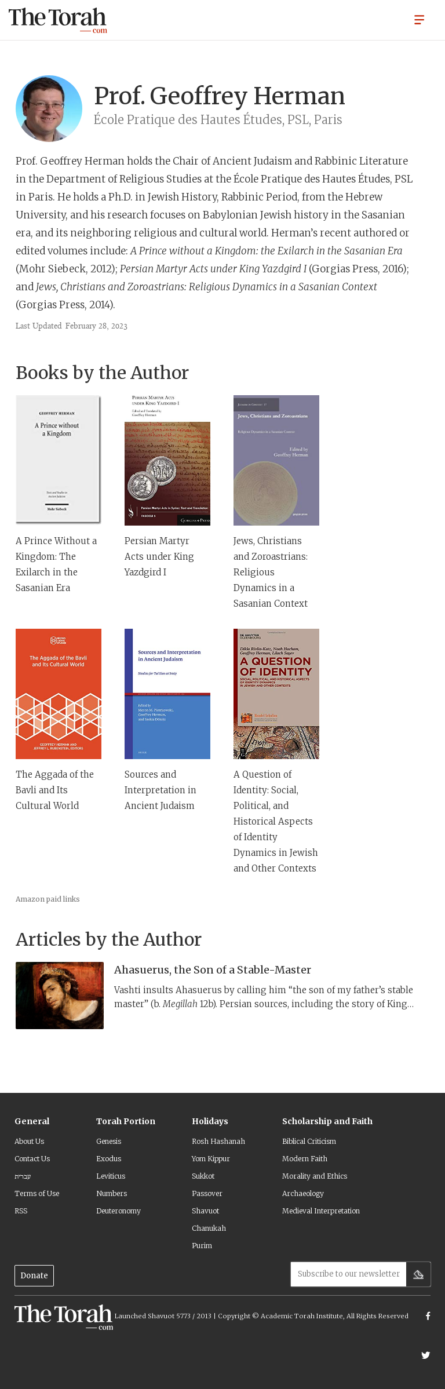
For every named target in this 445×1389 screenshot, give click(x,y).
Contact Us (32, 1158)
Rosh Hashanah (218, 1141)
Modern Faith (304, 1158)
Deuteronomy (118, 1210)
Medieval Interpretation (321, 1210)
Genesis (108, 1141)
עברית (22, 1176)
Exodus (108, 1158)
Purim (202, 1245)
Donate (34, 1276)
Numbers (111, 1193)
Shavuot (205, 1210)
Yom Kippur (211, 1158)
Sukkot (203, 1176)
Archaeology (303, 1193)
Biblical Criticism (309, 1141)
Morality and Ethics (314, 1176)
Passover (207, 1193)
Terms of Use (36, 1193)
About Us (29, 1141)
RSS (20, 1210)
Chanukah (209, 1228)
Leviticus (110, 1176)
